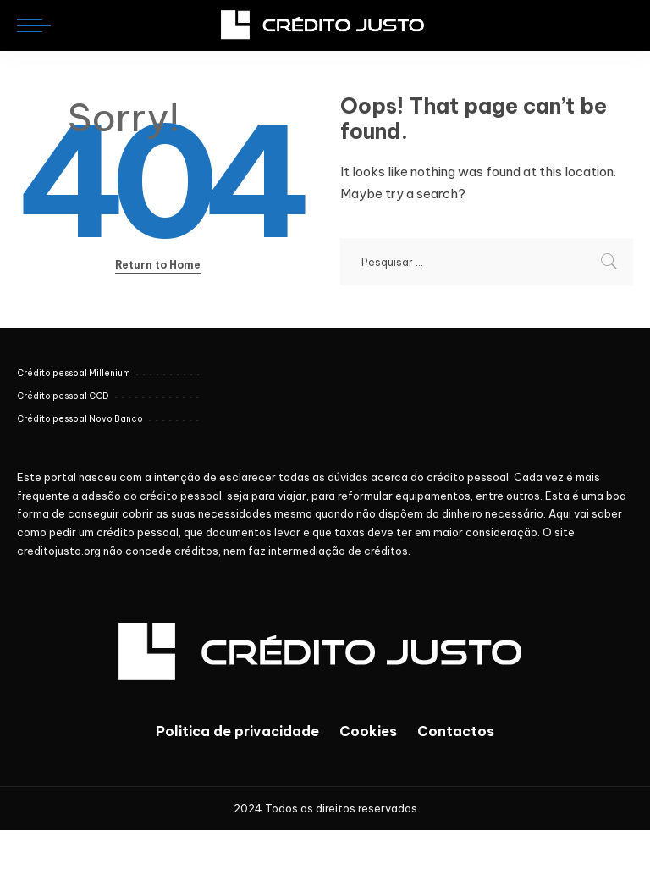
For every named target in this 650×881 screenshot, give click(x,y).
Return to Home (158, 264)
